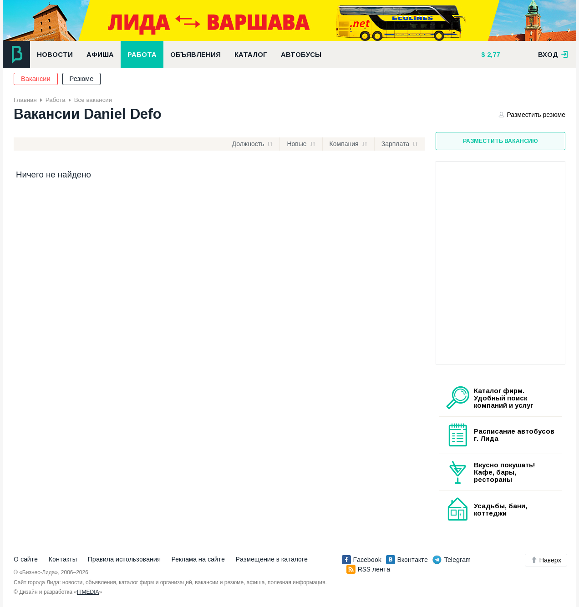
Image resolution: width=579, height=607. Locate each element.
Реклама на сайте (198, 559)
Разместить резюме (532, 114)
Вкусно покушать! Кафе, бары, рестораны (504, 472)
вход (553, 54)
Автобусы (301, 54)
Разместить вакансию (500, 141)
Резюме (82, 78)
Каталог (250, 54)
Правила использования (124, 559)
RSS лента (368, 569)
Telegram (451, 559)
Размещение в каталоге (272, 559)
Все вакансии (93, 99)
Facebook (361, 559)
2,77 (492, 54)
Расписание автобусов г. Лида (514, 435)
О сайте (26, 559)
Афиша (100, 54)
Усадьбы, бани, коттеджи (500, 509)
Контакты (63, 559)
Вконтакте (407, 559)
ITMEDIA (88, 592)
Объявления (195, 54)
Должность (248, 143)
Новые (296, 143)
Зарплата (395, 143)
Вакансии (36, 78)
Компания (344, 143)
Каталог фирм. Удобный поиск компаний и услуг (503, 398)
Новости (55, 54)
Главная (25, 99)
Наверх (546, 560)
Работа (142, 54)
